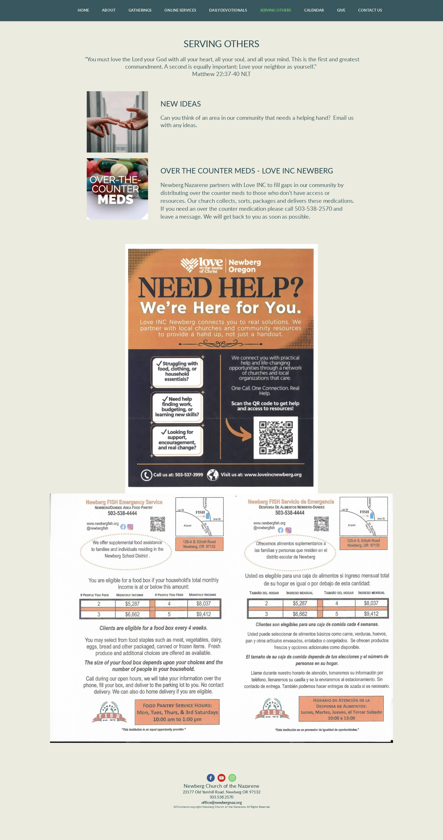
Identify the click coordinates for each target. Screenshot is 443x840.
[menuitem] (83, 10)
